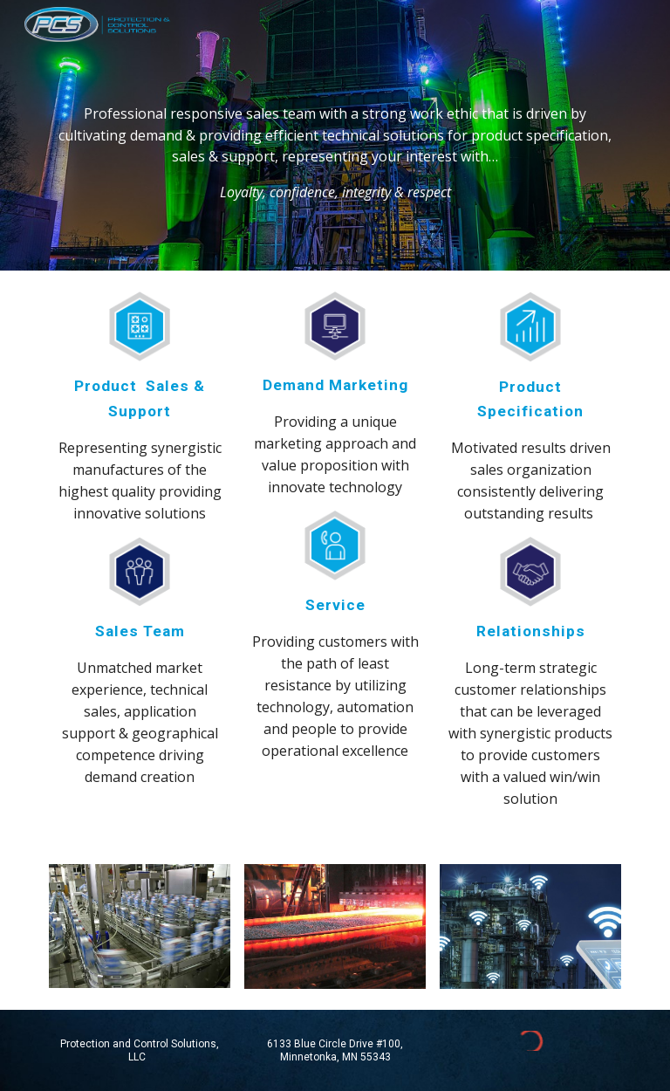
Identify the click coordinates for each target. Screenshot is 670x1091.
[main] (334, 135)
